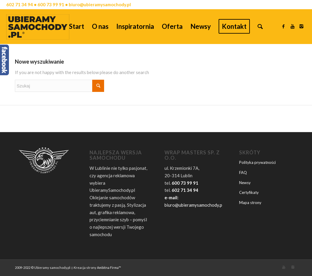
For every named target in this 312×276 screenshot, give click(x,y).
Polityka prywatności (257, 162)
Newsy (245, 182)
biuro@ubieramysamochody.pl (193, 205)
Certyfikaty (249, 192)
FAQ (243, 172)
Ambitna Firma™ (109, 267)
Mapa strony (250, 202)
